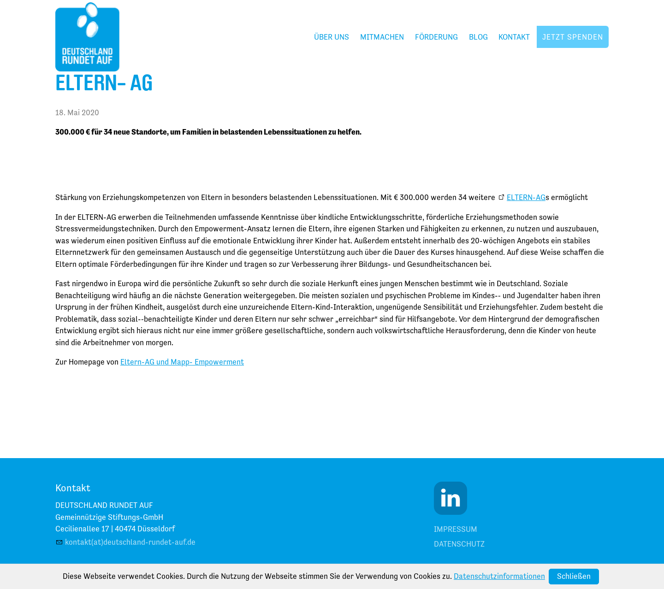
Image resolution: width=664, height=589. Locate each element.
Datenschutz (459, 543)
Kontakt (514, 36)
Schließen (574, 576)
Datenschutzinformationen (499, 576)
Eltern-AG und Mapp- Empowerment (182, 361)
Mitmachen (382, 36)
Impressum (455, 529)
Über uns (331, 36)
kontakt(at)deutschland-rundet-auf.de (130, 542)
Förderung (436, 36)
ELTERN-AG (526, 197)
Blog (478, 36)
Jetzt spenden (572, 36)
